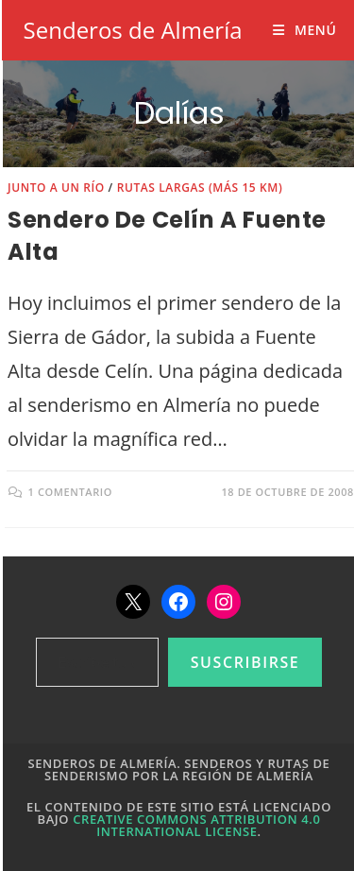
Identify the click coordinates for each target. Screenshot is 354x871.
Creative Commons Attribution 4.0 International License (196, 825)
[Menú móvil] (304, 30)
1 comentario (70, 492)
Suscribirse (245, 662)
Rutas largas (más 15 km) (200, 187)
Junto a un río (56, 187)
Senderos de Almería (133, 29)
